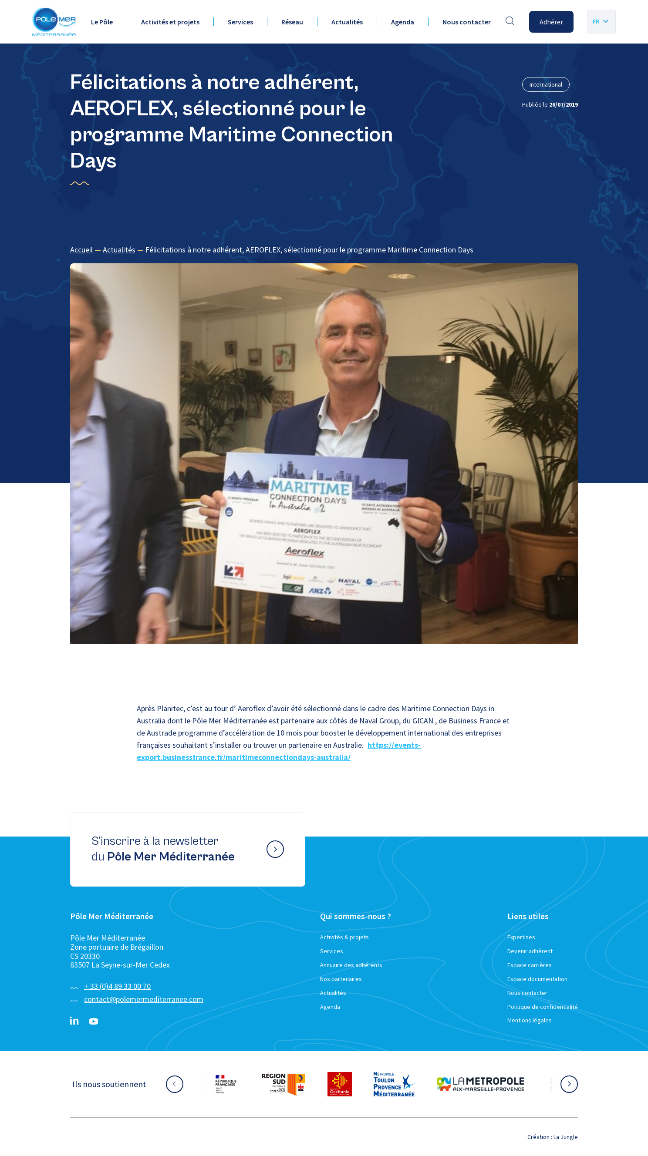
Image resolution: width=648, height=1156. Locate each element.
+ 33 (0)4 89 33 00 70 (117, 986)
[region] (324, 250)
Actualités (347, 21)
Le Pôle (102, 21)
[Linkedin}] (74, 1021)
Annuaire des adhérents (351, 965)
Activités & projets (344, 937)
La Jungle (566, 1137)
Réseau (292, 21)
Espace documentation (537, 979)
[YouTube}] (93, 1021)
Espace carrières (529, 965)
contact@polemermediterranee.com (143, 999)
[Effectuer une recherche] (510, 22)
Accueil (81, 250)
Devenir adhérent (530, 951)
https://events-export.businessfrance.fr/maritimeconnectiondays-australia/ (279, 751)
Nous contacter (466, 21)
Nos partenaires (341, 979)
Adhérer (551, 21)
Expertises (521, 937)
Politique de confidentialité (542, 1007)
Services (240, 21)
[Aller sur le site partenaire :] (226, 1084)
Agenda (402, 21)
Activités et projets (170, 21)
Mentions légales (529, 1020)
